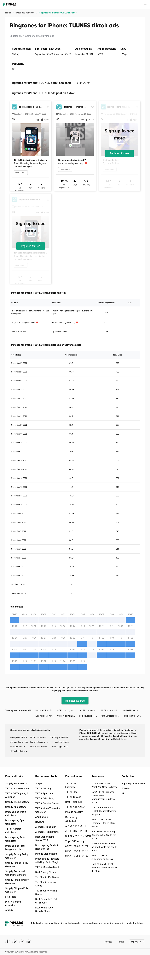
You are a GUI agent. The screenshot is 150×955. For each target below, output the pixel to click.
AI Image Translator (45, 826)
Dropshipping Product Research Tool (46, 847)
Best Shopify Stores (45, 872)
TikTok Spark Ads (44, 793)
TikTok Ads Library (45, 798)
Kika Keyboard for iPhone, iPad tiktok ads (46, 716)
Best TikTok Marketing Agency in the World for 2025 (104, 835)
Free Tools (10, 896)
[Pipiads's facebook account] (7, 941)
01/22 (84, 846)
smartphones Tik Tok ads (20, 746)
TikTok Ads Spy (43, 788)
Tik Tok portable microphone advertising (60, 737)
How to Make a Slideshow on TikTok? (103, 857)
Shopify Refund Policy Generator (16, 864)
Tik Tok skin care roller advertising (40, 742)
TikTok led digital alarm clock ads (20, 751)
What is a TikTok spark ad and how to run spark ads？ (104, 847)
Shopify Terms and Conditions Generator (16, 873)
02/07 (67, 846)
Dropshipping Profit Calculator (15, 839)
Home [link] (8, 13)
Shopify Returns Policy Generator (17, 881)
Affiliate (9, 910)
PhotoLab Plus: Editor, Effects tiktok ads (46, 710)
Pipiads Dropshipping (46, 853)
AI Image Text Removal (47, 831)
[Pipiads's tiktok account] (21, 941)
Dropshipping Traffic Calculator (15, 814)
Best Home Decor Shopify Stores (44, 909)
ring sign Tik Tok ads (19, 742)
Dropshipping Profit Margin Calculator (15, 847)
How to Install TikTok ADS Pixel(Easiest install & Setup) (104, 867)
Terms (120, 941)
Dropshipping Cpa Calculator (14, 822)
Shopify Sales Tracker (16, 783)
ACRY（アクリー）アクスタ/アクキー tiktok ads (68, 710)
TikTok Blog (71, 792)
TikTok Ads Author (75, 807)
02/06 (76, 846)
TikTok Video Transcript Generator (47, 810)
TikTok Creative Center (47, 803)
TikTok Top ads (73, 797)
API (123, 793)
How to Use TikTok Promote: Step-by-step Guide (103, 823)
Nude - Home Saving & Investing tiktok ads (134, 710)
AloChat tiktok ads (109, 710)
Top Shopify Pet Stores (47, 877)
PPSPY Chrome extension (13, 903)
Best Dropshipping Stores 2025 (44, 838)
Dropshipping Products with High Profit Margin (47, 860)
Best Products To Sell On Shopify (46, 901)
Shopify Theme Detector (17, 802)
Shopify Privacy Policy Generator (16, 856)
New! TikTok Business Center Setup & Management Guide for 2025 (103, 797)
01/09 (67, 856)
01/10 (84, 851)
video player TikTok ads (20, 737)
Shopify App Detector (16, 807)
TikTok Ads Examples (71, 785)
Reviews (39, 821)
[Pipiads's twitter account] (14, 941)
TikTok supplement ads (60, 746)
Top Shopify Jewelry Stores (45, 884)
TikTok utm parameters (17, 788)
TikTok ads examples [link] (25, 13)
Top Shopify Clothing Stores (46, 892)
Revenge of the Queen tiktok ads (134, 716)
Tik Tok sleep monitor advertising (60, 742)
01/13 (76, 851)
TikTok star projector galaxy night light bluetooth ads (40, 746)
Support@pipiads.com (133, 783)
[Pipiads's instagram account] (28, 941)
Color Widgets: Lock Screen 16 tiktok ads (68, 716)
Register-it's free (119, 153)
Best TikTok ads (73, 802)
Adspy (38, 783)
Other (85, 836)
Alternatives (41, 817)
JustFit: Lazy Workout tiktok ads (90, 710)
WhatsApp (127, 788)
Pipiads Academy (74, 812)
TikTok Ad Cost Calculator (13, 831)
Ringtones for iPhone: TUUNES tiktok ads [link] (57, 13)
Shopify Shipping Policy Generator (17, 890)
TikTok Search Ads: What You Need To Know (104, 785)
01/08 (76, 856)
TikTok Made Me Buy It (47, 867)
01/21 (67, 851)
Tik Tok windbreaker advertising (40, 737)
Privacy (108, 941)
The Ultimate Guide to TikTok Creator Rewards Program (104, 811)
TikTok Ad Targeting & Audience (16, 795)
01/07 (84, 856)
